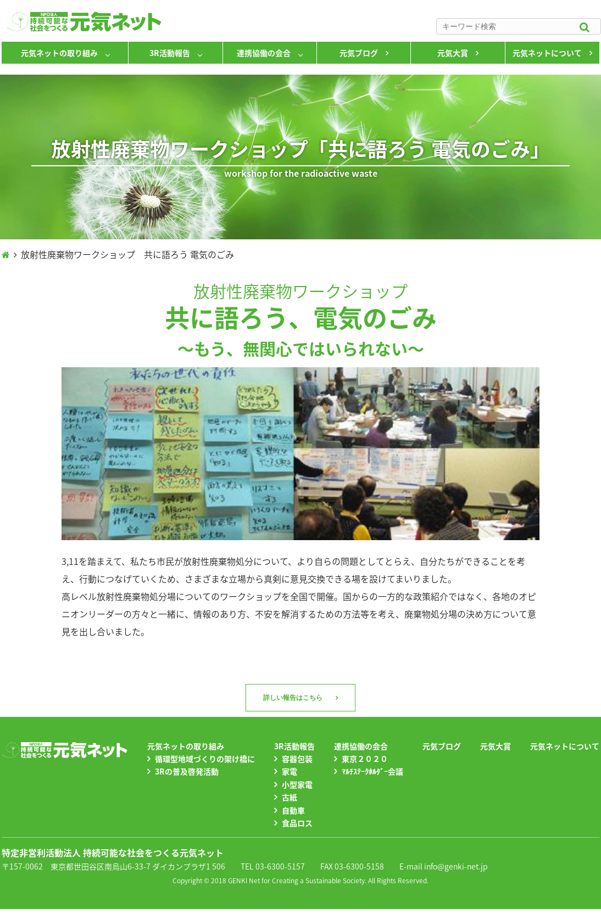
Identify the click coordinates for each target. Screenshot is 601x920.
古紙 (289, 797)
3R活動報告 (169, 52)
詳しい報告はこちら (292, 698)
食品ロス (297, 822)
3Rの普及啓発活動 (187, 771)
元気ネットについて (547, 52)
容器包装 (297, 758)
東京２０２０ (365, 758)
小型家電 (297, 784)
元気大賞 (452, 52)
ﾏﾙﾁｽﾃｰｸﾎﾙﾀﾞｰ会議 (372, 771)
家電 (289, 771)
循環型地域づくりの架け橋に (205, 758)
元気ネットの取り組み (59, 52)
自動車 (293, 810)
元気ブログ (359, 52)
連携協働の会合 (264, 52)
